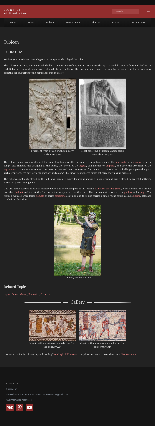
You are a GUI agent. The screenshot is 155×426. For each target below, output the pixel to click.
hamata (40, 195)
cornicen (138, 162)
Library (96, 22)
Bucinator (33, 294)
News (31, 22)
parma (136, 195)
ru (142, 11)
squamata (60, 195)
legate (82, 165)
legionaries (10, 169)
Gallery (50, 22)
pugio (143, 192)
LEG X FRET (12, 9)
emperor (110, 165)
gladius (128, 192)
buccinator (121, 162)
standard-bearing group (108, 188)
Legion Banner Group (15, 294)
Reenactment (73, 22)
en (148, 11)
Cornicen (45, 294)
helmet (19, 192)
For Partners (138, 22)
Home (13, 22)
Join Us (116, 22)
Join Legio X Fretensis (65, 354)
